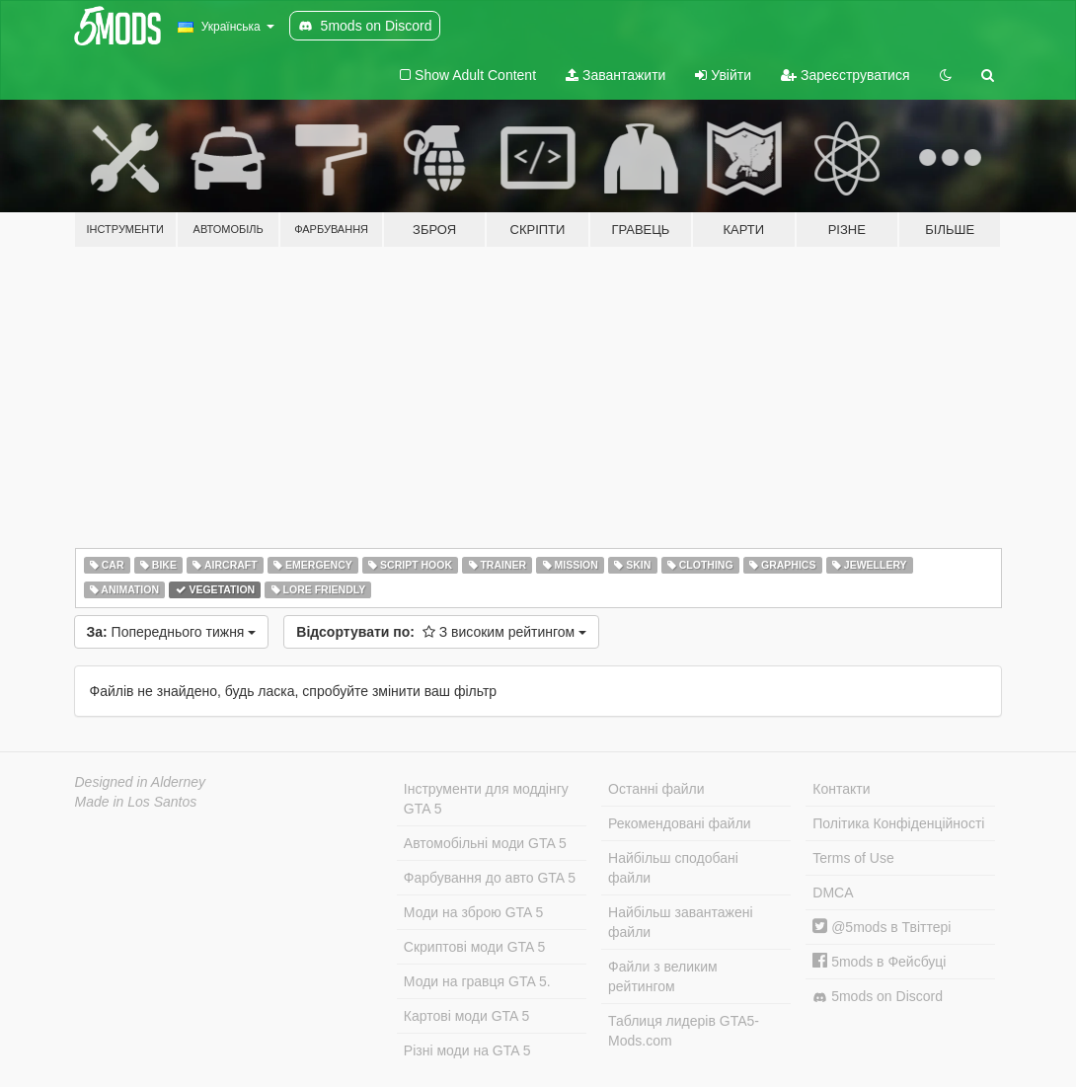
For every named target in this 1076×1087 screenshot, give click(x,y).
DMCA (832, 892)
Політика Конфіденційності (898, 823)
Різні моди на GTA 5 (467, 1050)
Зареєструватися (845, 75)
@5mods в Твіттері (881, 927)
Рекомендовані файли (679, 823)
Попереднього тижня (172, 632)
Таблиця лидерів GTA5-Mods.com (683, 1030)
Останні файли (656, 789)
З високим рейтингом (441, 632)
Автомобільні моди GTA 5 (485, 843)
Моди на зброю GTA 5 (473, 912)
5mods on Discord (877, 996)
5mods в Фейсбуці (879, 962)
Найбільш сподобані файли (673, 868)
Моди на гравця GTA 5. (477, 981)
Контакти (841, 789)
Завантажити (615, 75)
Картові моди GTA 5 (467, 1016)
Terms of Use (852, 858)
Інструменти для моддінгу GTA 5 (486, 798)
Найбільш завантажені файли (680, 922)
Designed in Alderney (140, 782)
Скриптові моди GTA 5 (475, 947)
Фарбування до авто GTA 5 (490, 878)
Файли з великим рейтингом (663, 976)
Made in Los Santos (136, 802)
